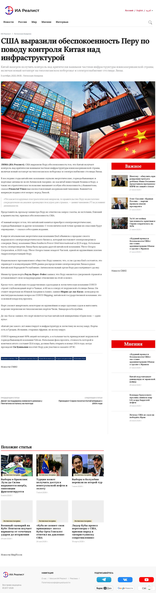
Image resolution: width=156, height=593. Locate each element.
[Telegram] (104, 579)
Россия (22, 21)
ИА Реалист (6, 34)
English (139, 10)
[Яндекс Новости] (104, 588)
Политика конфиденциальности (56, 582)
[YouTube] (146, 579)
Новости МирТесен (11, 554)
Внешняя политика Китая (28, 358)
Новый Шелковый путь (46, 358)
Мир (34, 21)
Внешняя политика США (10, 358)
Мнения (46, 21)
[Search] (150, 22)
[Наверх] (149, 586)
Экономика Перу (79, 358)
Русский (129, 10)
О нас (44, 578)
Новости (8, 21)
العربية (148, 10)
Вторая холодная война (64, 358)
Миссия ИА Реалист (58, 578)
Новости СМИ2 (9, 366)
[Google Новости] (125, 588)
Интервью (62, 21)
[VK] (125, 579)
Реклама (74, 578)
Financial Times (18, 188)
